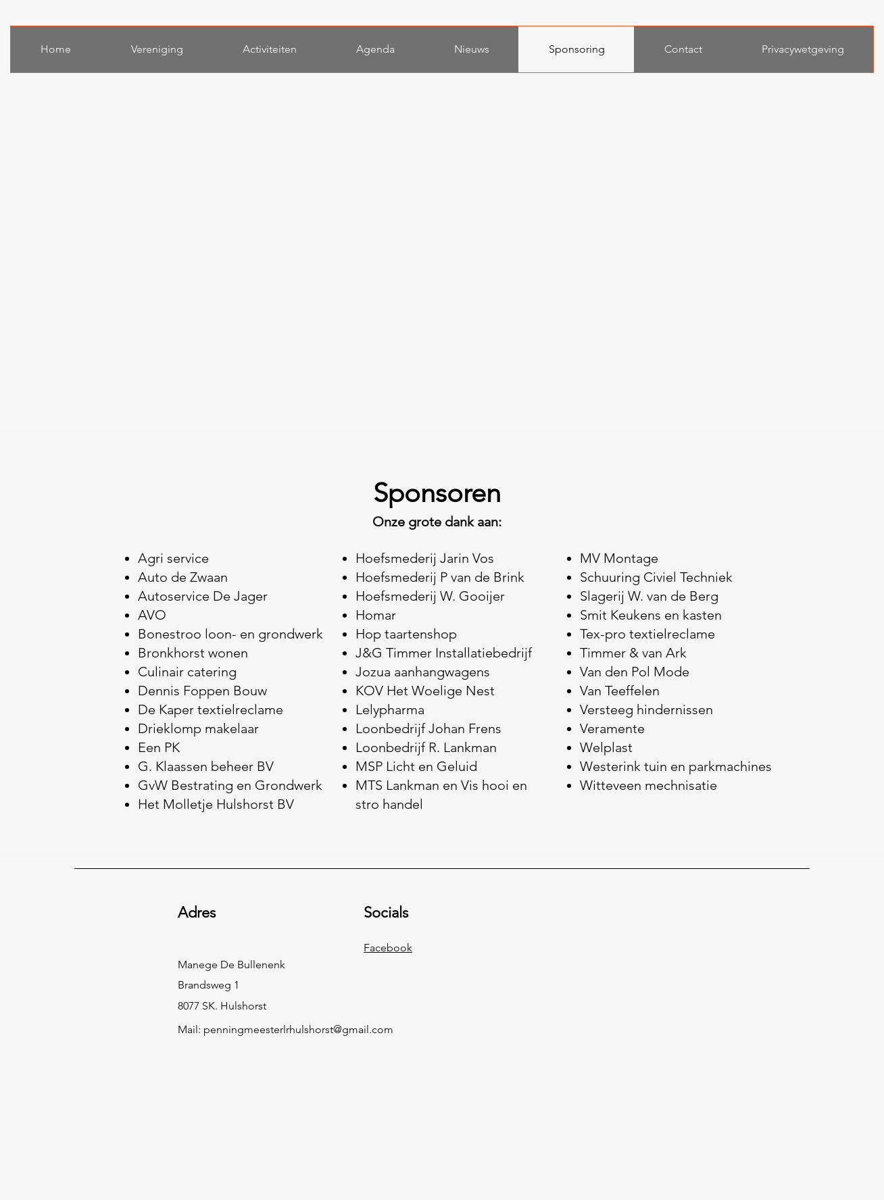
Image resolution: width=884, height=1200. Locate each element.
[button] (156, 49)
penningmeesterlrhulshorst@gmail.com (298, 1029)
